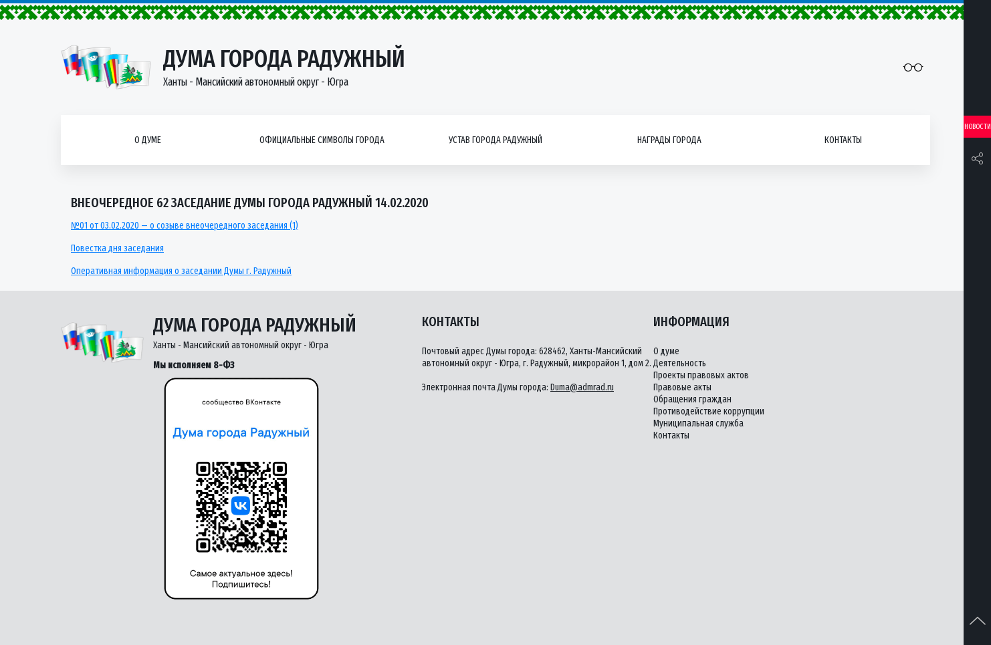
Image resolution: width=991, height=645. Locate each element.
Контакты (843, 140)
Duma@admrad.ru (582, 387)
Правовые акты (682, 387)
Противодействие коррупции (708, 411)
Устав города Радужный (495, 140)
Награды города (669, 140)
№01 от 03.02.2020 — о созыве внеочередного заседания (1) (184, 225)
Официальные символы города (321, 140)
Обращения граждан (692, 399)
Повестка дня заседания (117, 248)
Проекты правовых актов (701, 375)
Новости (977, 126)
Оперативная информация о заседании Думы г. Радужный (181, 271)
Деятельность (679, 363)
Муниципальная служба (698, 423)
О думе (147, 140)
